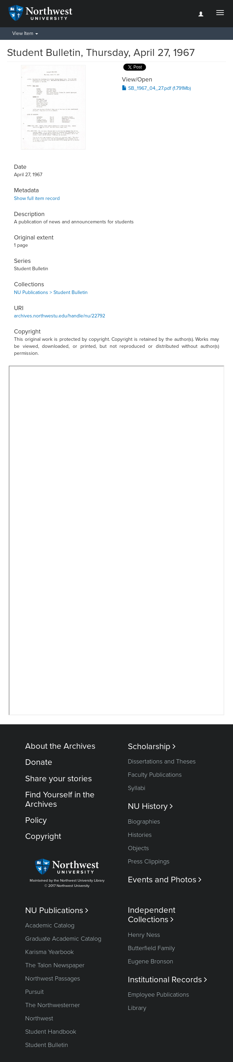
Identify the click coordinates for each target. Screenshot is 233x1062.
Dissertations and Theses (162, 761)
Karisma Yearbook (49, 952)
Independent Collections (151, 915)
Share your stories (58, 779)
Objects (138, 848)
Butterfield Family (151, 948)
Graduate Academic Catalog (63, 938)
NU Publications (56, 910)
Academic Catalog (49, 925)
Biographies (144, 821)
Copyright (43, 836)
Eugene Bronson (150, 961)
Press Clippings (148, 861)
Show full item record (37, 198)
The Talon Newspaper (55, 965)
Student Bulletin (46, 1045)
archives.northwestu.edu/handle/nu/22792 (59, 316)
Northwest (39, 1018)
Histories (140, 835)
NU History (150, 806)
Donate (38, 762)
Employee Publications (158, 994)
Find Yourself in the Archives (60, 799)
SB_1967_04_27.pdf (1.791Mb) (156, 88)
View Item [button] (25, 33)
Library (137, 1008)
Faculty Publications (155, 774)
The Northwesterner (52, 1005)
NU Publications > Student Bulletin (51, 292)
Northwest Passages (52, 978)
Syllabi (136, 788)
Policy (36, 820)
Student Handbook (50, 1031)
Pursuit (34, 992)
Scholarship (152, 746)
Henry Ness (144, 935)
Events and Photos (165, 880)
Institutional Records (167, 980)
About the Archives (60, 746)
